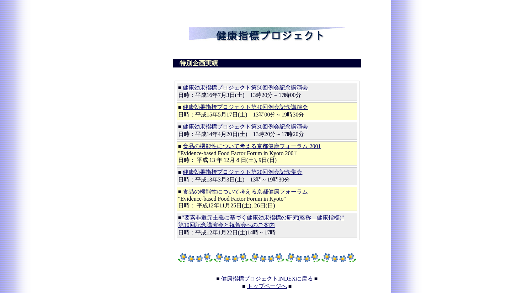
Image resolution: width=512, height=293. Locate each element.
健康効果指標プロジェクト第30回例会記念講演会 (245, 127)
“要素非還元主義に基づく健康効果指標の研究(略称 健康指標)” (262, 218)
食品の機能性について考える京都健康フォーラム (245, 192)
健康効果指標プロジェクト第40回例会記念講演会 (245, 107)
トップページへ (267, 286)
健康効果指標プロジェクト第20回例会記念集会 (242, 172)
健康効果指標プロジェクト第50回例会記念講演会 (245, 88)
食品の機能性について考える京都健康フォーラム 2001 (252, 146)
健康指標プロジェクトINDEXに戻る (267, 279)
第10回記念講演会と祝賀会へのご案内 (226, 225)
